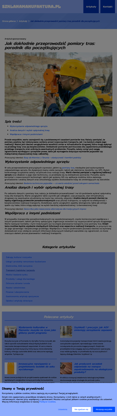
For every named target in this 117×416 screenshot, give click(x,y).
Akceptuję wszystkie (104, 409)
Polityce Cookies (47, 401)
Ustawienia (62, 409)
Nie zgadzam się (81, 409)
